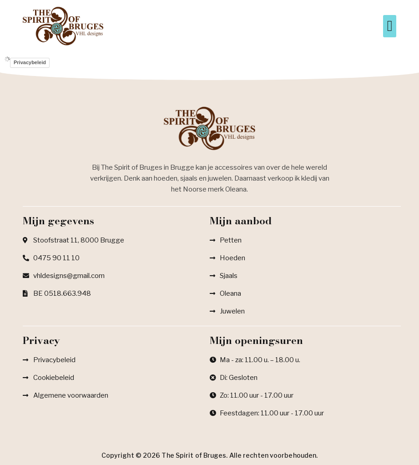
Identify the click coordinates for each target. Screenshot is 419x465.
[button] (389, 26)
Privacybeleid (30, 62)
